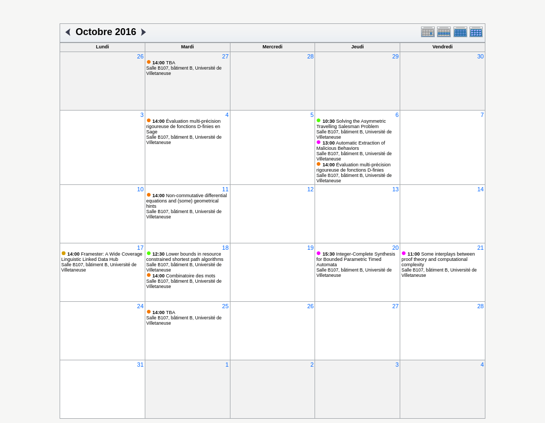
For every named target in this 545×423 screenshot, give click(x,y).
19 (310, 247)
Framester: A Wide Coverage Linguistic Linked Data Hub (102, 256)
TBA (163, 62)
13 (395, 189)
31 (140, 364)
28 (310, 56)
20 (395, 247)
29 (395, 56)
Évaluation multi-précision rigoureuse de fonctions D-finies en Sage (183, 126)
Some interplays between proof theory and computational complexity (438, 259)
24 (140, 306)
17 (140, 247)
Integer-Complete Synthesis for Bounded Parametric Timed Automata (355, 259)
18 (225, 247)
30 (480, 56)
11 (225, 189)
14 (480, 189)
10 (140, 189)
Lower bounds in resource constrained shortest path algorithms (185, 256)
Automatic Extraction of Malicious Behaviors (350, 145)
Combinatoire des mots (183, 275)
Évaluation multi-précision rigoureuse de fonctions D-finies (353, 167)
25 (225, 306)
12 (310, 189)
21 (480, 247)
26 (140, 56)
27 (225, 56)
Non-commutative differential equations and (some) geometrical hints (186, 201)
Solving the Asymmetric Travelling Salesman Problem (351, 124)
